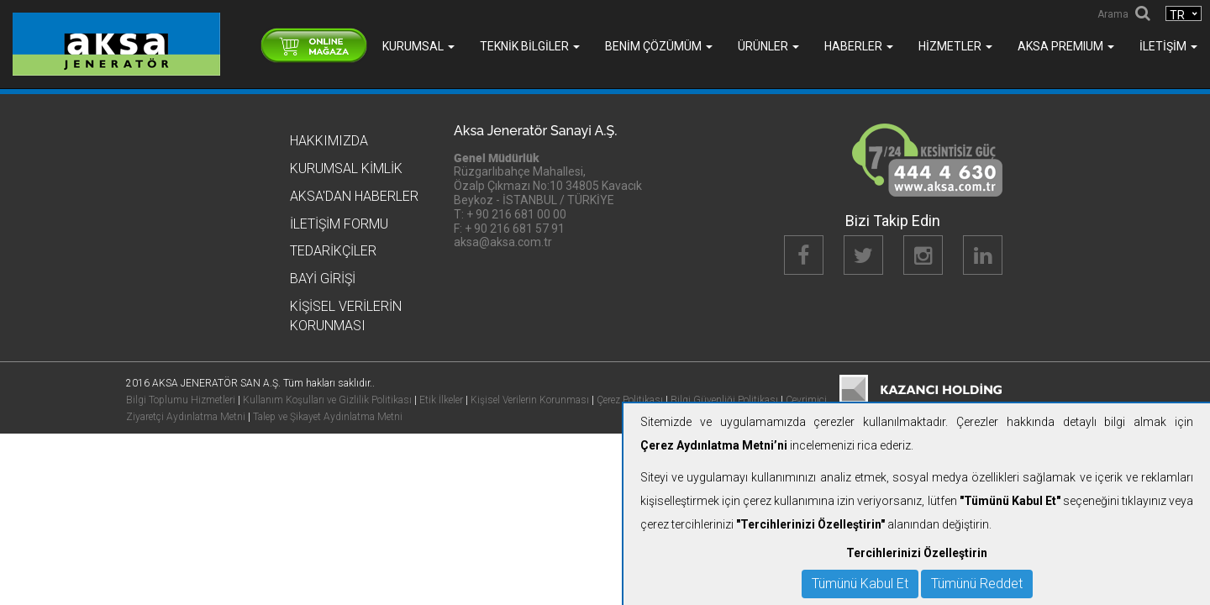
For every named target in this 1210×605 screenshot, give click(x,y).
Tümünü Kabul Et (860, 584)
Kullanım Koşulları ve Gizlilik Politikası (327, 400)
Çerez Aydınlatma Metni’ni (713, 445)
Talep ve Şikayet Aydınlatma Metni (327, 417)
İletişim (1168, 46)
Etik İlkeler (441, 400)
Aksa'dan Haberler (354, 196)
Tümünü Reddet (977, 584)
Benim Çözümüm (659, 46)
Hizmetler (955, 46)
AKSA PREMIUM (1066, 46)
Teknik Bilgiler (530, 46)
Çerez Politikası (630, 400)
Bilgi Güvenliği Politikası (724, 400)
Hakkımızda (329, 141)
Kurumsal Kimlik (346, 168)
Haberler (858, 46)
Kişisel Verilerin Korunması (530, 400)
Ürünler (768, 46)
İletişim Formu (339, 224)
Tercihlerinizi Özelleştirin (916, 553)
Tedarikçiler (333, 251)
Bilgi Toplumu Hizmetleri (180, 400)
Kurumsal (418, 46)
